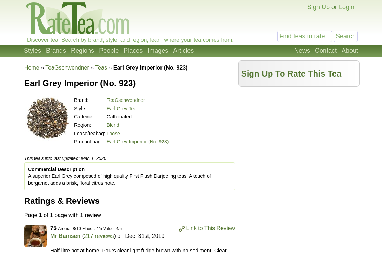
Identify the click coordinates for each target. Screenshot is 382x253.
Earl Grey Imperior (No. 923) (138, 141)
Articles (183, 50)
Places (133, 50)
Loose (113, 133)
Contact (326, 50)
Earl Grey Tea (122, 108)
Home (31, 68)
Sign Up (318, 7)
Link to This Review (210, 228)
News (302, 50)
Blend (113, 125)
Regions (82, 50)
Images (157, 50)
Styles (32, 50)
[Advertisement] (299, 139)
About (350, 50)
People (109, 50)
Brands (56, 50)
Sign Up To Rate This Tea (291, 73)
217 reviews (99, 236)
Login (346, 7)
